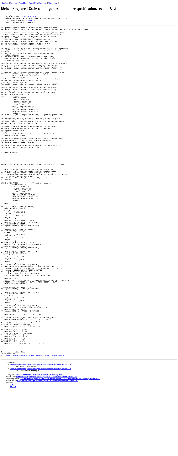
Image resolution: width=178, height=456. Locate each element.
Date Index (43, 3)
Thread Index (53, 3)
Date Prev (5, 3)
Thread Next (33, 3)
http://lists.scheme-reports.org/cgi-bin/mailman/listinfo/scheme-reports (32, 421)
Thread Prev (23, 3)
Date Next (13, 3)
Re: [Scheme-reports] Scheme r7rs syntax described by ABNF (40, 441)
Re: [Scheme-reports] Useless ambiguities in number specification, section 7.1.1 (40, 431)
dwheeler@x (31, 20)
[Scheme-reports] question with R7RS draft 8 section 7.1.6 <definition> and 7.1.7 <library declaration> (60, 445)
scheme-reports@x (29, 16)
